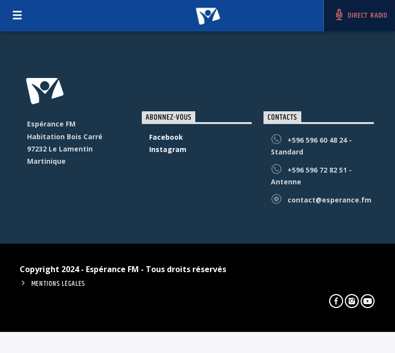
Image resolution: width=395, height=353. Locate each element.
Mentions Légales (58, 283)
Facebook (166, 137)
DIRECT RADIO (361, 15)
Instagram (167, 149)
